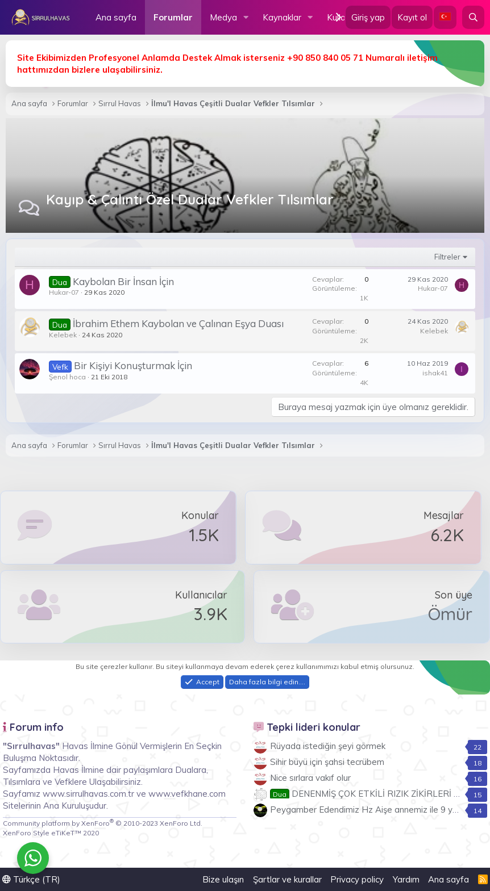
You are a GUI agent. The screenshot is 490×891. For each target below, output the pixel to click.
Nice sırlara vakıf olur (310, 777)
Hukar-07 (64, 292)
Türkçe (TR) (31, 879)
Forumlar (173, 17)
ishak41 (435, 373)
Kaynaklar (282, 17)
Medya (223, 17)
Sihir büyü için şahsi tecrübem (327, 761)
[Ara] (473, 17)
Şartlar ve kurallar (287, 879)
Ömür (450, 614)
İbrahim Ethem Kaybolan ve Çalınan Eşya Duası (178, 323)
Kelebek (63, 335)
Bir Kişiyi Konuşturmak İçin (133, 365)
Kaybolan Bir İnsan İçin (123, 281)
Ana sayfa (115, 17)
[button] (246, 17)
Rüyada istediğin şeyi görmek (327, 746)
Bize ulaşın (223, 879)
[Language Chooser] (445, 17)
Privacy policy (357, 879)
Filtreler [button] (447, 256)
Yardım (406, 879)
